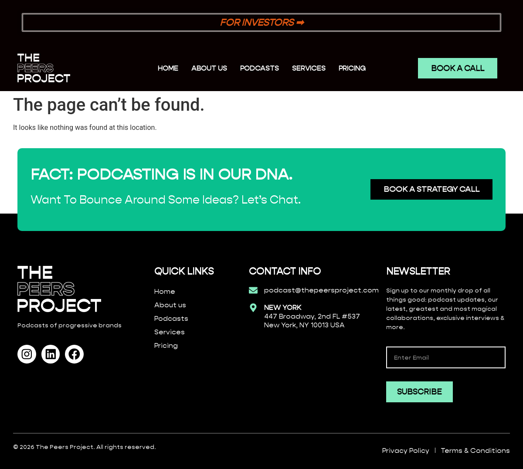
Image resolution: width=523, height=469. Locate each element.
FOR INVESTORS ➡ (261, 22)
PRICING (352, 68)
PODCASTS (259, 68)
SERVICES (309, 68)
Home (168, 68)
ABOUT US (209, 68)
